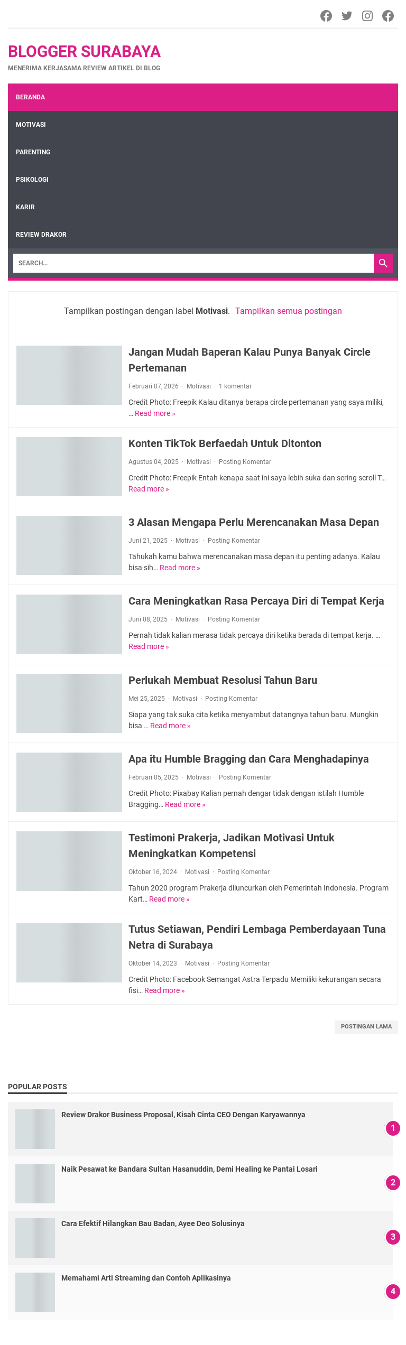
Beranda (30, 97)
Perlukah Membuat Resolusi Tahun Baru (222, 680)
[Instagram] (368, 15)
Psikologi (32, 179)
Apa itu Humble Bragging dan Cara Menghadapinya (248, 759)
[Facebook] (327, 15)
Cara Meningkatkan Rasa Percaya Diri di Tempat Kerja (256, 601)
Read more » (155, 413)
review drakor (41, 234)
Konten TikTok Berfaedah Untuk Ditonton (224, 443)
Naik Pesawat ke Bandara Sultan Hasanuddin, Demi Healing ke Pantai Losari (189, 1169)
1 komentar (235, 386)
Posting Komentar (245, 462)
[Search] (193, 263)
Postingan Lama (366, 1026)
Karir (25, 207)
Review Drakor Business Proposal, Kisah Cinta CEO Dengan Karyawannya (183, 1114)
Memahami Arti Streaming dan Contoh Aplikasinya (146, 1278)
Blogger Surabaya (84, 51)
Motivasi (31, 124)
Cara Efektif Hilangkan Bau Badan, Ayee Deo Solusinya (153, 1223)
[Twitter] (347, 15)
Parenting (33, 152)
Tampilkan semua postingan (288, 311)
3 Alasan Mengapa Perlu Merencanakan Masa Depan (253, 522)
